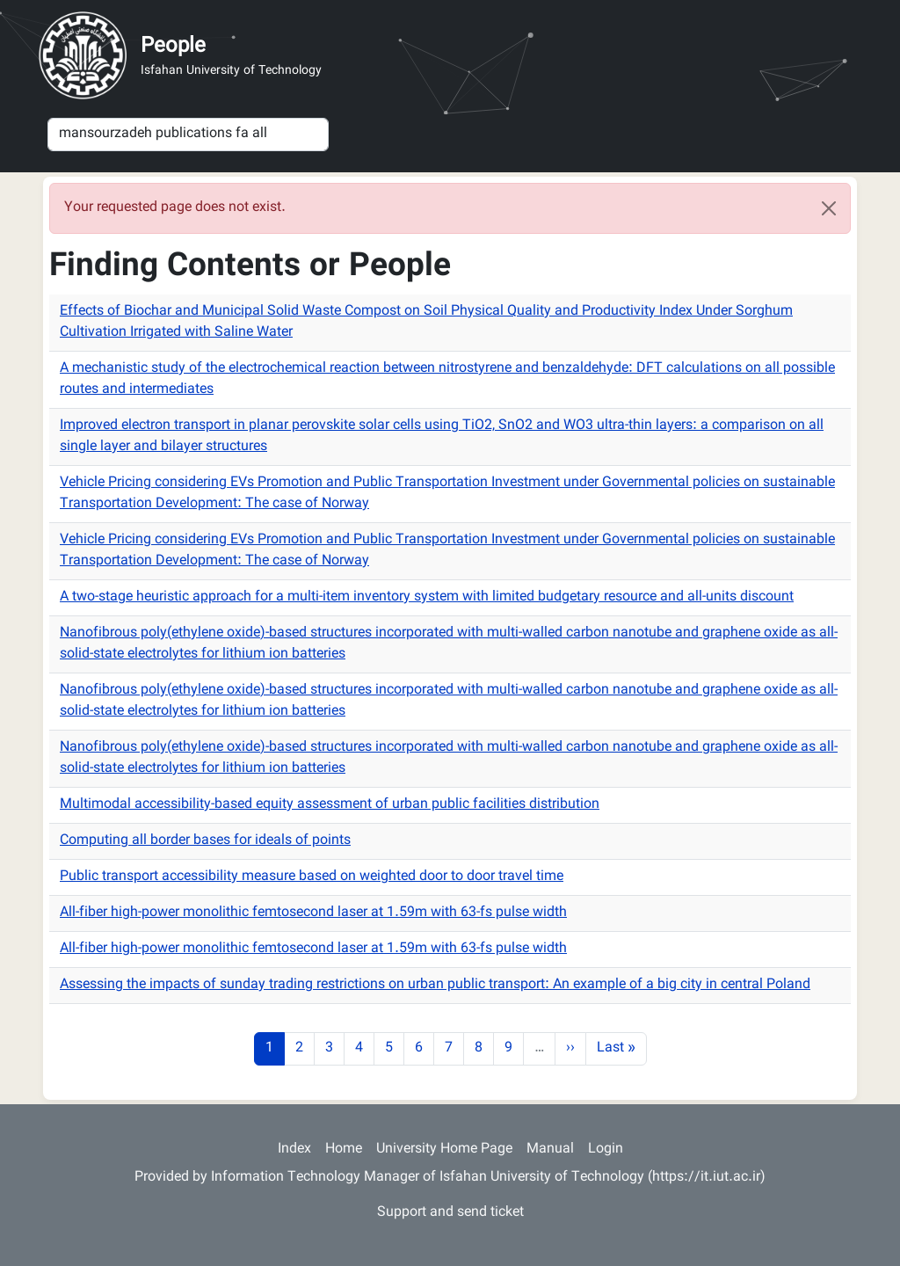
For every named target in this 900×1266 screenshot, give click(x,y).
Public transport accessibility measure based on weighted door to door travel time (311, 877)
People (173, 46)
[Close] (829, 208)
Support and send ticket (450, 1213)
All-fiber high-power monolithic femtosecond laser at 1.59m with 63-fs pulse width (313, 913)
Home (343, 1149)
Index (294, 1149)
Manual (550, 1149)
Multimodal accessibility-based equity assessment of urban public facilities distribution (329, 805)
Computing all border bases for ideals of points (205, 841)
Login (605, 1149)
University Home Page (444, 1149)
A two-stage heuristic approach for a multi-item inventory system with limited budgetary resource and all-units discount (427, 597)
